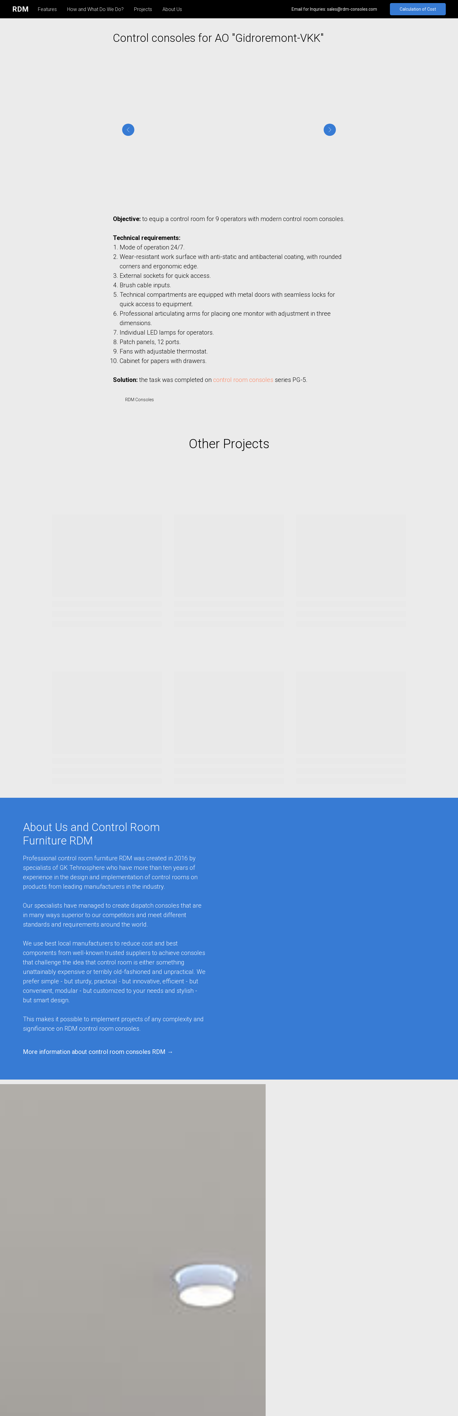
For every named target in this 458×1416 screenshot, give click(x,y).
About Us (172, 9)
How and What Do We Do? (95, 9)
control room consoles (243, 382)
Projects (143, 9)
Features (47, 9)
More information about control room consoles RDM (94, 1056)
